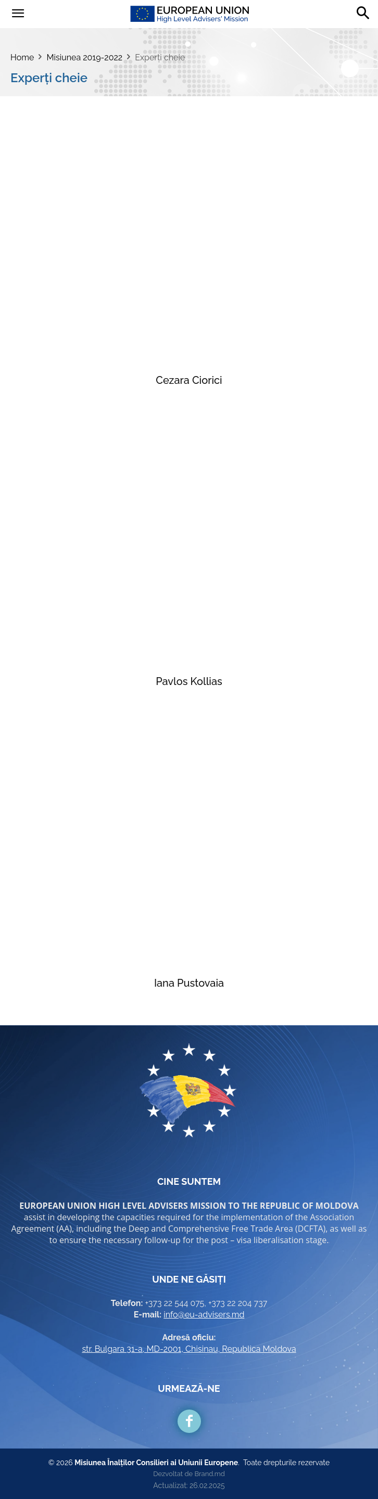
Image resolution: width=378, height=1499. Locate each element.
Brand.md (209, 1474)
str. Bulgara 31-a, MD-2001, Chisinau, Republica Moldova (189, 1349)
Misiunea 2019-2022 (84, 57)
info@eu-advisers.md (203, 1315)
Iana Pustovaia (189, 983)
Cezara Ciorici (189, 380)
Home (22, 57)
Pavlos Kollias (189, 681)
